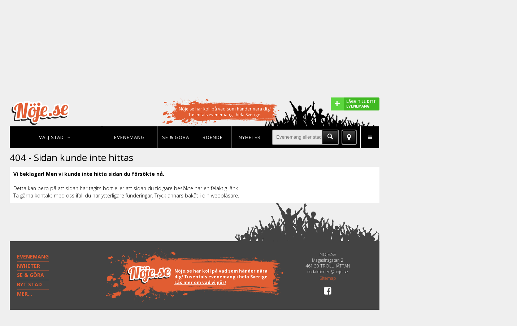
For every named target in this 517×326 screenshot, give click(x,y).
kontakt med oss (54, 195)
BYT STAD (29, 284)
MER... (24, 293)
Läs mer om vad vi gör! (200, 282)
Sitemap (328, 278)
